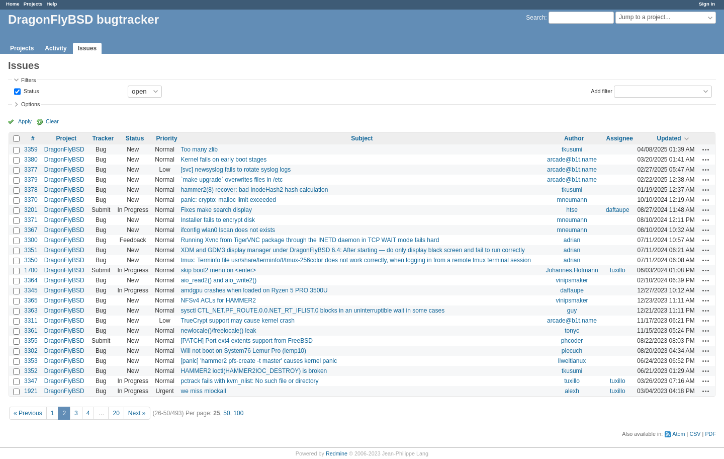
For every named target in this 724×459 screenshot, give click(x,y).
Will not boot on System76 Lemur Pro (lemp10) (243, 350)
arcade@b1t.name (572, 159)
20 (116, 413)
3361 (31, 330)
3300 (31, 240)
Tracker (103, 138)
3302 (31, 350)
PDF (710, 434)
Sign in (707, 4)
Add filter (601, 91)
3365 (31, 300)
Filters (28, 80)
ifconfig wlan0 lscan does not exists (228, 230)
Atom (678, 434)
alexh (572, 391)
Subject (362, 138)
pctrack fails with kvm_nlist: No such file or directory (250, 381)
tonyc (572, 330)
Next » (137, 413)
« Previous (28, 413)
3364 (31, 280)
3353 (31, 360)
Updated (669, 138)
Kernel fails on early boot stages (224, 159)
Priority (166, 138)
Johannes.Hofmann (572, 270)
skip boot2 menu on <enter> (218, 270)
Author (574, 138)
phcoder (572, 340)
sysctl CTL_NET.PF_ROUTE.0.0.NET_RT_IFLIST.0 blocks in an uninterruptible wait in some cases (313, 310)
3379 (31, 179)
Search (535, 17)
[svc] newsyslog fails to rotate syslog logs (236, 169)
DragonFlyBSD (64, 149)
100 (238, 413)
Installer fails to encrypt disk (218, 219)
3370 (31, 199)
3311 (31, 320)
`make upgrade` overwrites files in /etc (232, 179)
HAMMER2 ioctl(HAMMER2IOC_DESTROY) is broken (254, 370)
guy (572, 310)
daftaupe (617, 209)
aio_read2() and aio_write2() (219, 280)
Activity (55, 48)
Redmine (336, 453)
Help (52, 4)
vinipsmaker (572, 280)
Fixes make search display (216, 209)
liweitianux (572, 360)
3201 (31, 209)
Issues (87, 48)
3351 (31, 250)
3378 (31, 189)
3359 (31, 149)
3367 (31, 230)
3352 (31, 370)
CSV (694, 434)
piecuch (572, 350)
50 (226, 413)
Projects (33, 4)
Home (13, 4)
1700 (31, 270)
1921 (31, 391)
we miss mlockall (203, 391)
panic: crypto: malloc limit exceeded (228, 199)
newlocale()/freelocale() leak (218, 330)
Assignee (619, 138)
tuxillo (617, 270)
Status (30, 91)
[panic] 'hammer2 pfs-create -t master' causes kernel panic (259, 360)
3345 (31, 290)
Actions (706, 149)
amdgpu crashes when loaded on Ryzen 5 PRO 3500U (254, 290)
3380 (31, 159)
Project (66, 138)
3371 (31, 219)
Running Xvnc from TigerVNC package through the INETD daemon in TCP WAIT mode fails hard (310, 240)
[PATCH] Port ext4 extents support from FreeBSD (247, 340)
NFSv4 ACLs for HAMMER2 (218, 300)
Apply (25, 121)
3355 (31, 340)
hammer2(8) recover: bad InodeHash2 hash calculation (254, 189)
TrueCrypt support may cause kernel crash (238, 320)
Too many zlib (199, 149)
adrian (572, 240)
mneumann (572, 199)
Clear (52, 121)
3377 (31, 169)
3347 (31, 381)
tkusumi (572, 149)
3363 (31, 310)
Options (30, 104)
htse (572, 209)
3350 (31, 260)
